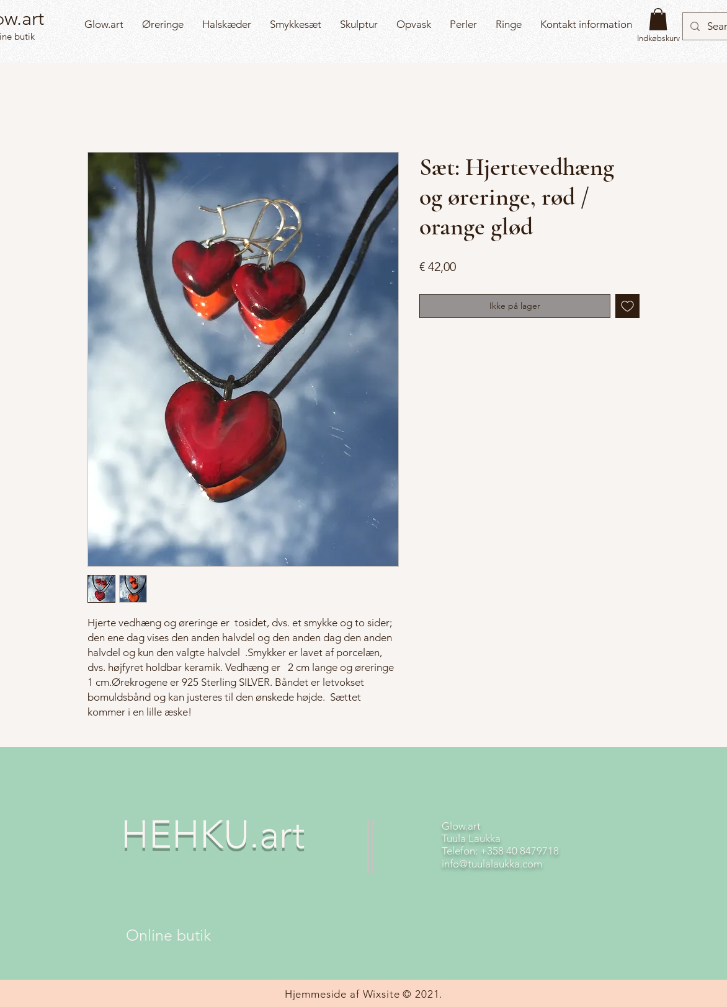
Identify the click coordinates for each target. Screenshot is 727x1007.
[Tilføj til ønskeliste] (627, 306)
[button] (658, 19)
